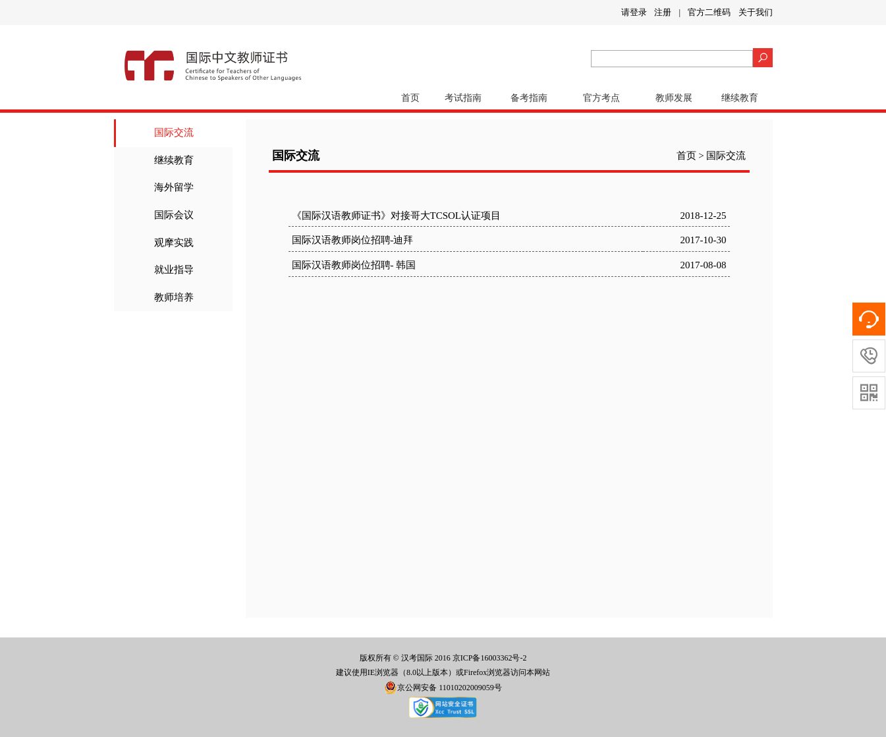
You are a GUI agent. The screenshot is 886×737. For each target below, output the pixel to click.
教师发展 (673, 98)
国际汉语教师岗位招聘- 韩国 (354, 265)
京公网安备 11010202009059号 (443, 687)
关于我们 (755, 12)
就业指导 (174, 269)
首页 (410, 98)
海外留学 (174, 187)
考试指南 (463, 98)
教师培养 (174, 297)
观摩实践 (174, 242)
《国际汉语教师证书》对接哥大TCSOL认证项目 (396, 215)
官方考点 (601, 98)
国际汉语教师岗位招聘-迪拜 (353, 240)
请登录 (634, 12)
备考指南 (529, 98)
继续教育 (739, 98)
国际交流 (174, 132)
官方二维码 (709, 12)
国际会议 (174, 215)
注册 (662, 12)
